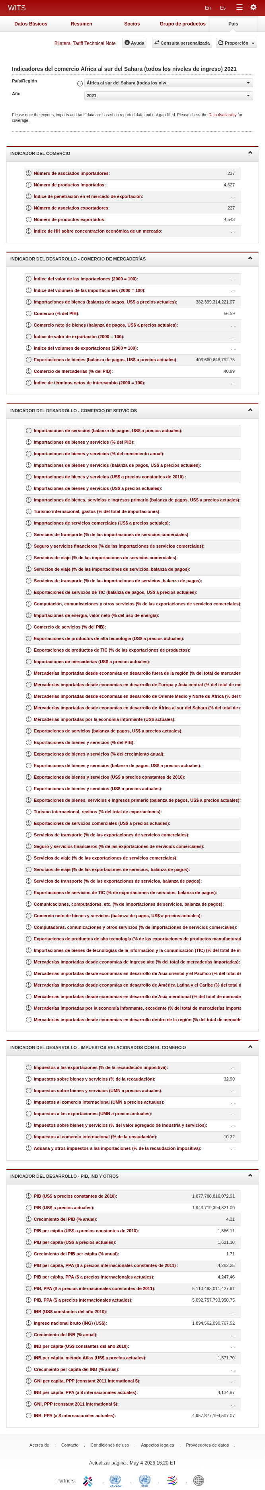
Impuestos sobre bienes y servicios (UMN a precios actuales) (97, 1090)
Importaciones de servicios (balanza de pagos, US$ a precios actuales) (107, 430)
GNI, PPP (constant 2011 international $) (75, 1404)
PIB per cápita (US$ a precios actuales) (74, 1242)
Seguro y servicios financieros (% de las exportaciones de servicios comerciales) (118, 846)
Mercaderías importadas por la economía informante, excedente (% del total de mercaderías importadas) (142, 1008)
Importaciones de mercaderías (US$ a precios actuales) (91, 661)
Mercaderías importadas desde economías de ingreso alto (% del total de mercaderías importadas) (136, 961)
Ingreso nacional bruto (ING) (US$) (69, 1323)
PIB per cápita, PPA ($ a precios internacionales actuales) (93, 1277)
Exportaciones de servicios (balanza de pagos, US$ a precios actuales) (107, 730)
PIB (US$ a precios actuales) (63, 1207)
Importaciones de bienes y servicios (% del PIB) (83, 442)
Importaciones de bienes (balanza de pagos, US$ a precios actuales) (105, 302)
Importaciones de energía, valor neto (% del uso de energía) (96, 615)
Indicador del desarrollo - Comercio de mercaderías (131, 258)
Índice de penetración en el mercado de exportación (88, 196)
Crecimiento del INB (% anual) (65, 1334)
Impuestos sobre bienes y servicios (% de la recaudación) (94, 1079)
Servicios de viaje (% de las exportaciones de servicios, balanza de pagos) (111, 869)
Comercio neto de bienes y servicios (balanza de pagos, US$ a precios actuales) (117, 915)
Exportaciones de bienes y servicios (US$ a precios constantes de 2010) (109, 777)
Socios (132, 24)
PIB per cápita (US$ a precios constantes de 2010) (86, 1230)
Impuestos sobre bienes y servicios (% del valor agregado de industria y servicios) (120, 1125)
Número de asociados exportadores (71, 208)
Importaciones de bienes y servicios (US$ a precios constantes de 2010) (109, 476)
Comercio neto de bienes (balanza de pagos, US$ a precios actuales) (105, 325)
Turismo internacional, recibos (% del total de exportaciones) (97, 811)
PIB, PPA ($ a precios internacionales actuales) (82, 1300)
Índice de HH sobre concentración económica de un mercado (97, 231)
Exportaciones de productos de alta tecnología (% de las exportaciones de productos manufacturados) (141, 938)
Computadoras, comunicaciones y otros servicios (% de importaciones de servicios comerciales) (135, 927)
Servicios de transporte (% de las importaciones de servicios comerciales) (111, 534)
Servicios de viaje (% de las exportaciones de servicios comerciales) (105, 858)
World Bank (200, 1480)
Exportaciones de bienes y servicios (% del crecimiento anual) (98, 754)
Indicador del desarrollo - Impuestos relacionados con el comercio (131, 1047)
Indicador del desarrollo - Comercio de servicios (131, 410)
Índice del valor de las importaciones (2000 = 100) (85, 278)
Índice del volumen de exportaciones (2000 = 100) (85, 348)
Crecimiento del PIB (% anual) (65, 1219)
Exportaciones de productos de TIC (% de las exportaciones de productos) (111, 650)
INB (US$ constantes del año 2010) (70, 1311)
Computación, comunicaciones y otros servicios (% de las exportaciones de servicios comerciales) (137, 603)
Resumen (81, 24)
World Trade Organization (173, 1480)
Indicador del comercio (131, 153)
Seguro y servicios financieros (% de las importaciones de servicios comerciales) (118, 546)
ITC (89, 1480)
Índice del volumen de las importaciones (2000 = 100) (89, 290)
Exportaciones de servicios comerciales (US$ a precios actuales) (101, 823)
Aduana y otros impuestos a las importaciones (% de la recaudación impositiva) (117, 1148)
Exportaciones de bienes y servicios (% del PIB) (83, 742)
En (208, 8)
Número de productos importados (69, 184)
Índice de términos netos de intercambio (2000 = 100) (89, 382)
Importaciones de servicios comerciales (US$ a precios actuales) (101, 523)
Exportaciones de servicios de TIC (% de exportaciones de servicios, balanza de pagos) (125, 892)
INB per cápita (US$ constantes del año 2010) (81, 1346)
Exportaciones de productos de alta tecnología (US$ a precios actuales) (108, 638)
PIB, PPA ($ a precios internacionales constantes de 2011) (94, 1288)
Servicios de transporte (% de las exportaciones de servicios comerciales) (111, 834)
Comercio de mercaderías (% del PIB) (72, 371)
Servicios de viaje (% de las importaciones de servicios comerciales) (105, 557)
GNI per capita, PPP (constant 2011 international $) (86, 1380)
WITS (17, 8)
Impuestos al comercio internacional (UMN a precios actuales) (98, 1102)
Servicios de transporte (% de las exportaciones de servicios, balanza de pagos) (117, 881)
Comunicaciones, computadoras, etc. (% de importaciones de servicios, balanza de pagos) (128, 904)
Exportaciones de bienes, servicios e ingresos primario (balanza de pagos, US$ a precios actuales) (137, 800)
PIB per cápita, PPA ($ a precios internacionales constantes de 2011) (105, 1265)
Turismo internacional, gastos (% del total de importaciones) (96, 511)
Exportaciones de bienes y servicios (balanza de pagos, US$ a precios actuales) (117, 765)
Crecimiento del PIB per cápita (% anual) (76, 1253)
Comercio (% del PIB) (56, 313)
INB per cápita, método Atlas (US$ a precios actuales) (89, 1357)
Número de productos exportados (69, 219)
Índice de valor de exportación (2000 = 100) (78, 336)
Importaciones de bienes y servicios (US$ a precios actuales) (97, 488)
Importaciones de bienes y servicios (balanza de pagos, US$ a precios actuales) (117, 465)
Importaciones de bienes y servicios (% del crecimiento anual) (98, 453)
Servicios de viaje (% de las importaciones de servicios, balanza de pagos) (111, 569)
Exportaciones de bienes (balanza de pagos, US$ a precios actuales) (105, 359)
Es (223, 8)
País (233, 24)
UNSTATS (145, 1480)
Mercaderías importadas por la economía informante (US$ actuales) (104, 719)
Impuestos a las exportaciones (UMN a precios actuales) (92, 1113)
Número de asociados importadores (71, 173)
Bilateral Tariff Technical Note (85, 43)
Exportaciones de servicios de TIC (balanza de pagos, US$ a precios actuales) (115, 592)
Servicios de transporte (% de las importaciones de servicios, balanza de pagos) (117, 580)
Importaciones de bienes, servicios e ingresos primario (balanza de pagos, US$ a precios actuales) (136, 499)
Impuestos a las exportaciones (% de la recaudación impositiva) (100, 1067)
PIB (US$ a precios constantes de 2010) (75, 1196)
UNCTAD (117, 1480)
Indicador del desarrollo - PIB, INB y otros (131, 1176)
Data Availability (223, 115)
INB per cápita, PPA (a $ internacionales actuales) (85, 1392)
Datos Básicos (30, 24)
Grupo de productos (182, 24)
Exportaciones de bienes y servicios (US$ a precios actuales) (97, 788)
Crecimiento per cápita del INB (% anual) (76, 1369)
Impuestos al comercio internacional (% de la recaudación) (95, 1136)
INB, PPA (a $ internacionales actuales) (74, 1415)
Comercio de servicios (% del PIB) (69, 627)
